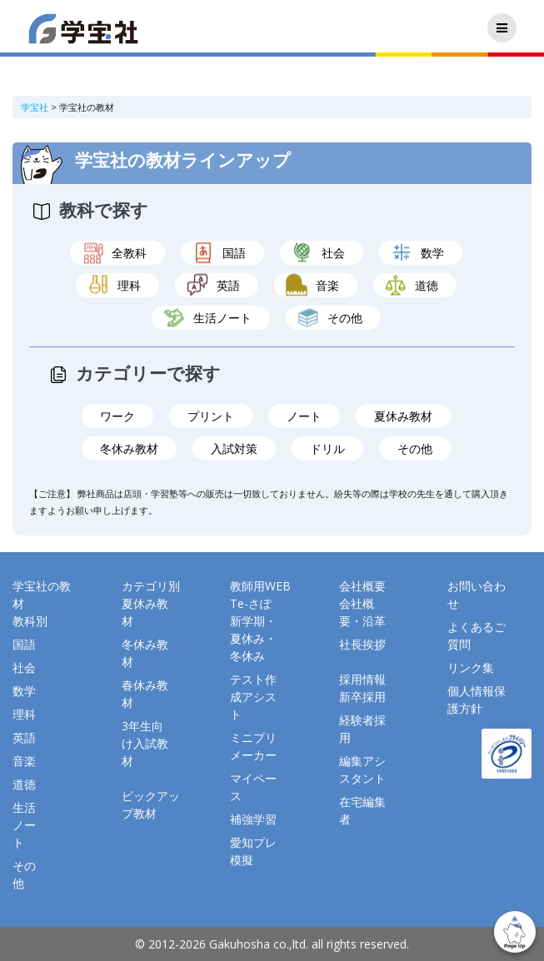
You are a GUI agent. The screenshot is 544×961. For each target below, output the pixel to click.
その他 (344, 318)
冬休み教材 (129, 448)
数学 (432, 253)
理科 (129, 285)
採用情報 (362, 679)
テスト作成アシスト (253, 696)
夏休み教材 (403, 416)
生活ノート (222, 318)
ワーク (117, 416)
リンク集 (470, 667)
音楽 (327, 285)
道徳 (426, 285)
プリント (210, 416)
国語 (234, 253)
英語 (228, 285)
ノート (304, 416)
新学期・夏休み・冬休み (253, 638)
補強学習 (253, 819)
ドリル (327, 448)
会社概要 (362, 586)
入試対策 (234, 448)
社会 (333, 253)
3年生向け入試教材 (145, 743)
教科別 (29, 621)
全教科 (129, 253)
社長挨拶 (362, 644)
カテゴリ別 (151, 586)
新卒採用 (362, 697)
